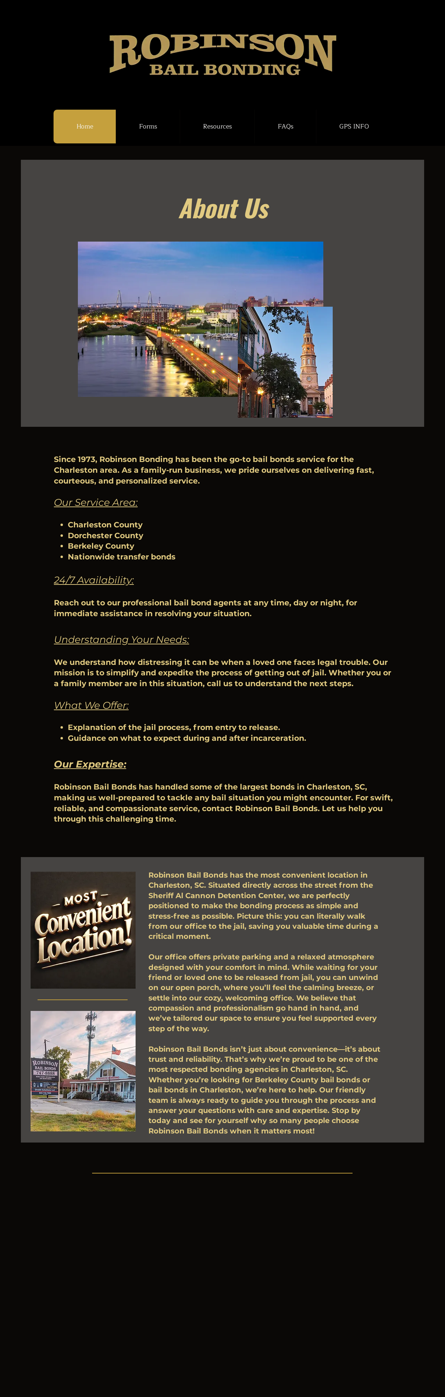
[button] (148, 126)
